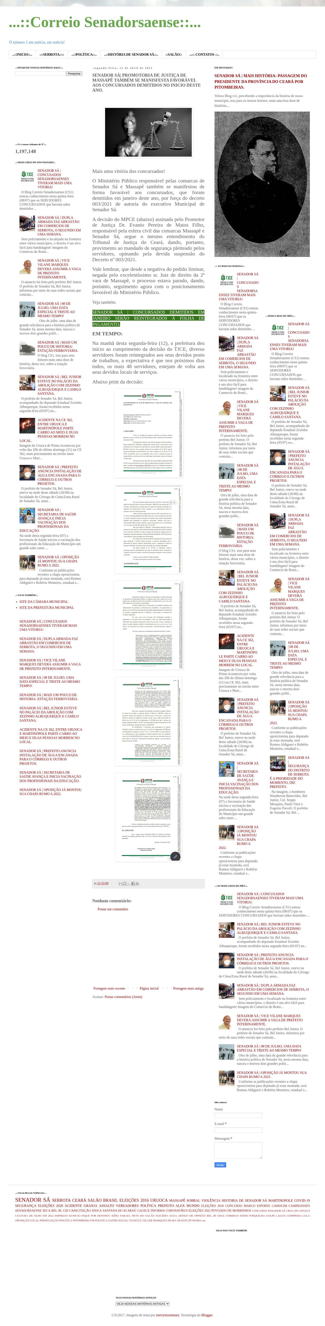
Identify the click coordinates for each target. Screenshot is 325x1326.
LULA (306, 1215)
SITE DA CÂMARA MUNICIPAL (44, 602)
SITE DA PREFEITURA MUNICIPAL (47, 607)
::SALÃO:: (174, 54)
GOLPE (270, 1215)
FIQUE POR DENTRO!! (95, 1215)
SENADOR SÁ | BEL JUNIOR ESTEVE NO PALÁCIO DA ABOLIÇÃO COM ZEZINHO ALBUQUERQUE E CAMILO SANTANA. (59, 385)
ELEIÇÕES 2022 (200, 1210)
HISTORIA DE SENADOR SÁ (244, 1200)
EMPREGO (61, 1215)
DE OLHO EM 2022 (41, 1215)
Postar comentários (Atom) (123, 997)
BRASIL (110, 1200)
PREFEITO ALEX (171, 1206)
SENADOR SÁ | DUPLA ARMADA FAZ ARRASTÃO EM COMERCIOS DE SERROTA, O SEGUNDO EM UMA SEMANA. (59, 226)
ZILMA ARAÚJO (177, 1220)
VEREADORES (127, 1206)
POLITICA (101, 1220)
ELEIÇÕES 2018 (212, 1206)
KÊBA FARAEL (121, 1215)
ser (204, 1220)
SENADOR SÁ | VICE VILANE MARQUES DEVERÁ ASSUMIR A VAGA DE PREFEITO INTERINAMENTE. (59, 269)
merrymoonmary (167, 1315)
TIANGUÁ (135, 1220)
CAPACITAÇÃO (80, 1210)
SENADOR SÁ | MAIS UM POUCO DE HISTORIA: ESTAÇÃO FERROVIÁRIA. (57, 346)
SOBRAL (193, 1200)
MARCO (249, 1206)
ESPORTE (263, 1206)
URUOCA (159, 1200)
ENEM (244, 1215)
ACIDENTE (73, 1206)
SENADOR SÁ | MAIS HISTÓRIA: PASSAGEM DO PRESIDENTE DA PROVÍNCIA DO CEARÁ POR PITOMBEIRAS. (260, 81)
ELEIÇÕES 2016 (134, 1200)
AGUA (173, 1215)
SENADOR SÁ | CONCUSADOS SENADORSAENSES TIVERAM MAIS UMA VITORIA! (54, 179)
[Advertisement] (148, 949)
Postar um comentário (113, 909)
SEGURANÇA (25, 1206)
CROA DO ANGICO (298, 1210)
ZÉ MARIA (195, 1220)
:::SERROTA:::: (52, 54)
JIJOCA (97, 1210)
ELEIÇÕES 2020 (50, 1206)
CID (65, 1210)
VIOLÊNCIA (211, 1200)
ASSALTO (106, 1206)
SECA (46, 1210)
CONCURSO (233, 1206)
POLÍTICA (148, 1206)
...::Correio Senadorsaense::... (105, 22)
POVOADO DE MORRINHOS (231, 1210)
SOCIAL (123, 1220)
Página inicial (149, 988)
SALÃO (95, 1200)
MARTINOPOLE (280, 1200)
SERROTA (61, 1200)
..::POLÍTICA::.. (84, 54)
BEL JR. (56, 1210)
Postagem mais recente (109, 988)
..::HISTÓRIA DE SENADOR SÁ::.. (131, 54)
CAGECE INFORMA (151, 1210)
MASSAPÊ (177, 1200)
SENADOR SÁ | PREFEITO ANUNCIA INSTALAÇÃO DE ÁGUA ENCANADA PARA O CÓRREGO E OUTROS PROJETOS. (59, 475)
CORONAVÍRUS (177, 1210)
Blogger (207, 1315)
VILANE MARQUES (154, 1220)
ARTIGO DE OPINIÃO (192, 1215)
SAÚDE (113, 1220)
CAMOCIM (279, 1206)
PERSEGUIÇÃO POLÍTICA (56, 1220)
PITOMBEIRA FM (83, 1220)
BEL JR (211, 1215)
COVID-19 (302, 1200)
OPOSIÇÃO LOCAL (27, 1220)
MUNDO (192, 1206)
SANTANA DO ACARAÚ (119, 1210)
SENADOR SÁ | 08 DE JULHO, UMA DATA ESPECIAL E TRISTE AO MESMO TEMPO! (50, 682)
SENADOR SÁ (32, 1200)
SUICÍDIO (162, 1215)
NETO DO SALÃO (143, 1215)
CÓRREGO (232, 1215)
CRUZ (220, 1215)
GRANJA (90, 1206)
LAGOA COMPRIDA (288, 1215)
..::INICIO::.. (22, 54)
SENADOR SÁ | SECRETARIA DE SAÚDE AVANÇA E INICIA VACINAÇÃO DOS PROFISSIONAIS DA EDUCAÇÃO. (50, 776)
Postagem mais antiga (188, 988)
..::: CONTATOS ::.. (204, 54)
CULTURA (21, 1215)
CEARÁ (79, 1200)
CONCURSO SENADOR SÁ (268, 1210)
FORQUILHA (257, 1215)
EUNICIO (75, 1215)
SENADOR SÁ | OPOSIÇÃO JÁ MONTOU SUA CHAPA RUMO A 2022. (58, 561)
